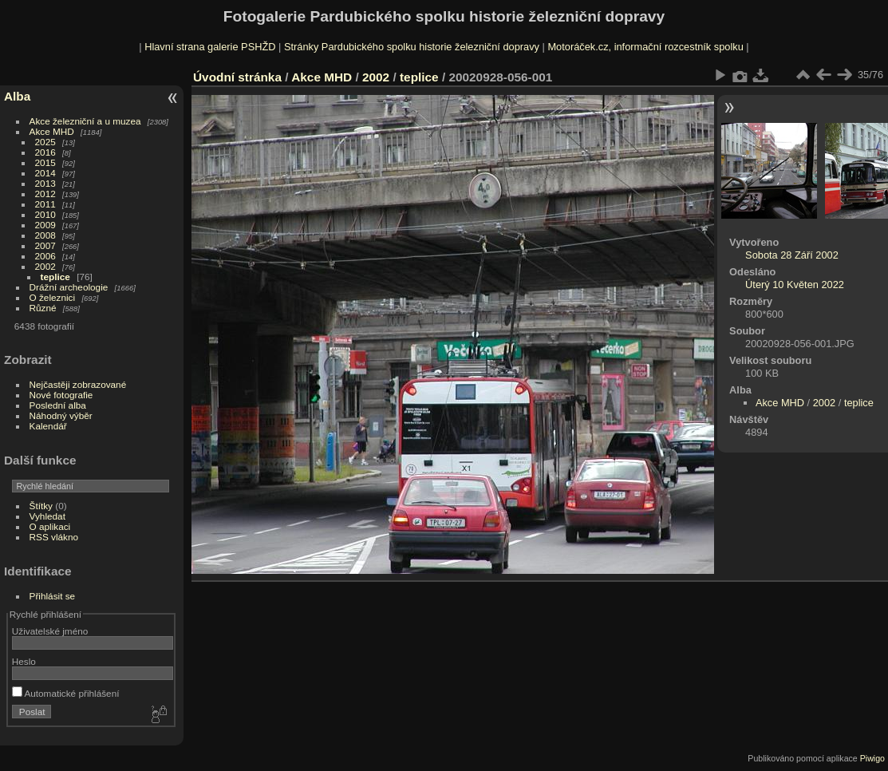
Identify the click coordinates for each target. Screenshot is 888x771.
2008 (45, 235)
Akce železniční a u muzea (85, 121)
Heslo (24, 661)
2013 (45, 183)
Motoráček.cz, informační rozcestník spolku (645, 47)
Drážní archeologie (69, 287)
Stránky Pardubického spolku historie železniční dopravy (411, 47)
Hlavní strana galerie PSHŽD (209, 47)
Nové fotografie (61, 394)
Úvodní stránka (237, 77)
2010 (45, 214)
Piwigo (872, 758)
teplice (55, 276)
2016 (45, 152)
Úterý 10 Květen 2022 (794, 285)
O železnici (53, 297)
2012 (45, 193)
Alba (17, 96)
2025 (45, 141)
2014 (45, 173)
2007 (45, 245)
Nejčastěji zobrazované (78, 384)
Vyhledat (47, 516)
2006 (45, 256)
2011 (45, 204)
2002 (45, 266)
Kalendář (48, 426)
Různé (43, 307)
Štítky (41, 505)
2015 (45, 162)
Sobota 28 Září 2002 (792, 255)
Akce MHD (52, 131)
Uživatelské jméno (50, 631)
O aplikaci (50, 526)
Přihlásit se (53, 596)
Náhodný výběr (61, 415)
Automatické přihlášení (66, 693)
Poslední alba (58, 405)
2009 (45, 224)
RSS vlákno (54, 537)
